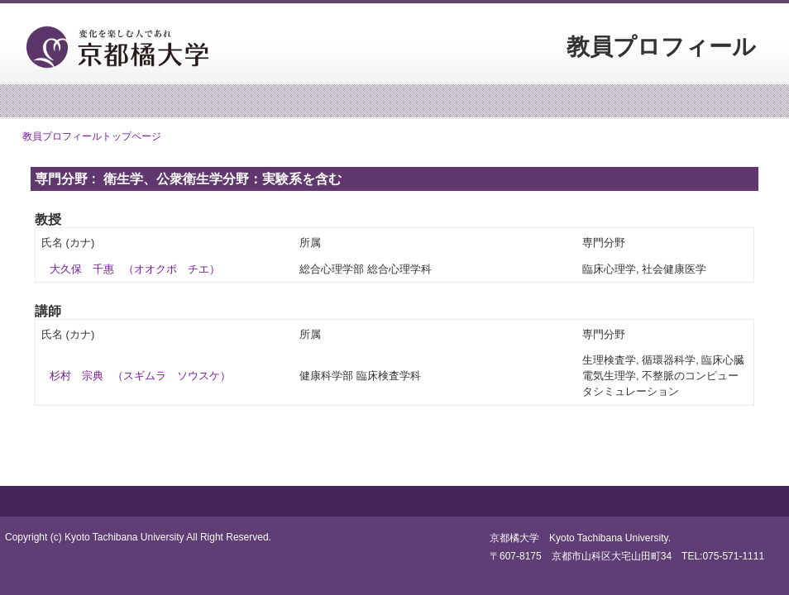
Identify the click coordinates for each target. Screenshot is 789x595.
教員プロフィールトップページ (91, 136)
